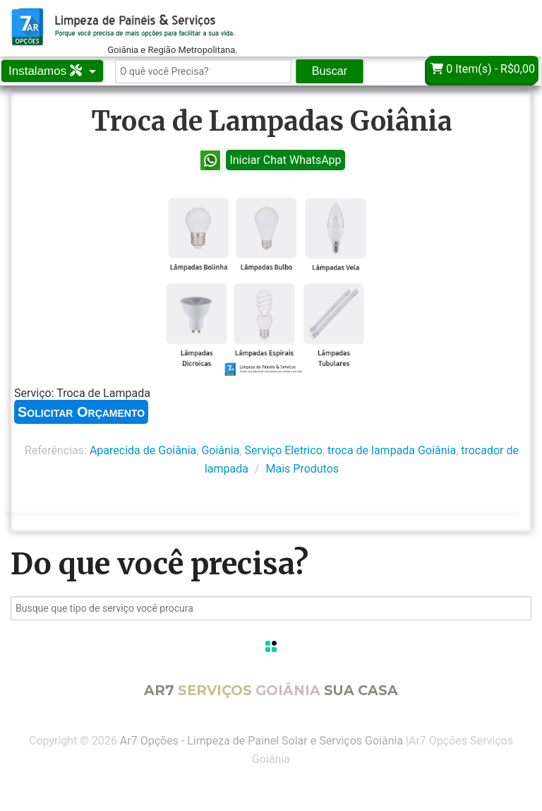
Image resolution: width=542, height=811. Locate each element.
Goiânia (220, 450)
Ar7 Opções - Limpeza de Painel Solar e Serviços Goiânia (261, 740)
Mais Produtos (302, 468)
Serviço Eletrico (284, 450)
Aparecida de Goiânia (143, 450)
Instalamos (46, 71)
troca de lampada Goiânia (391, 450)
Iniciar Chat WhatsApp (285, 160)
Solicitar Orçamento (81, 412)
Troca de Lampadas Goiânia (271, 121)
